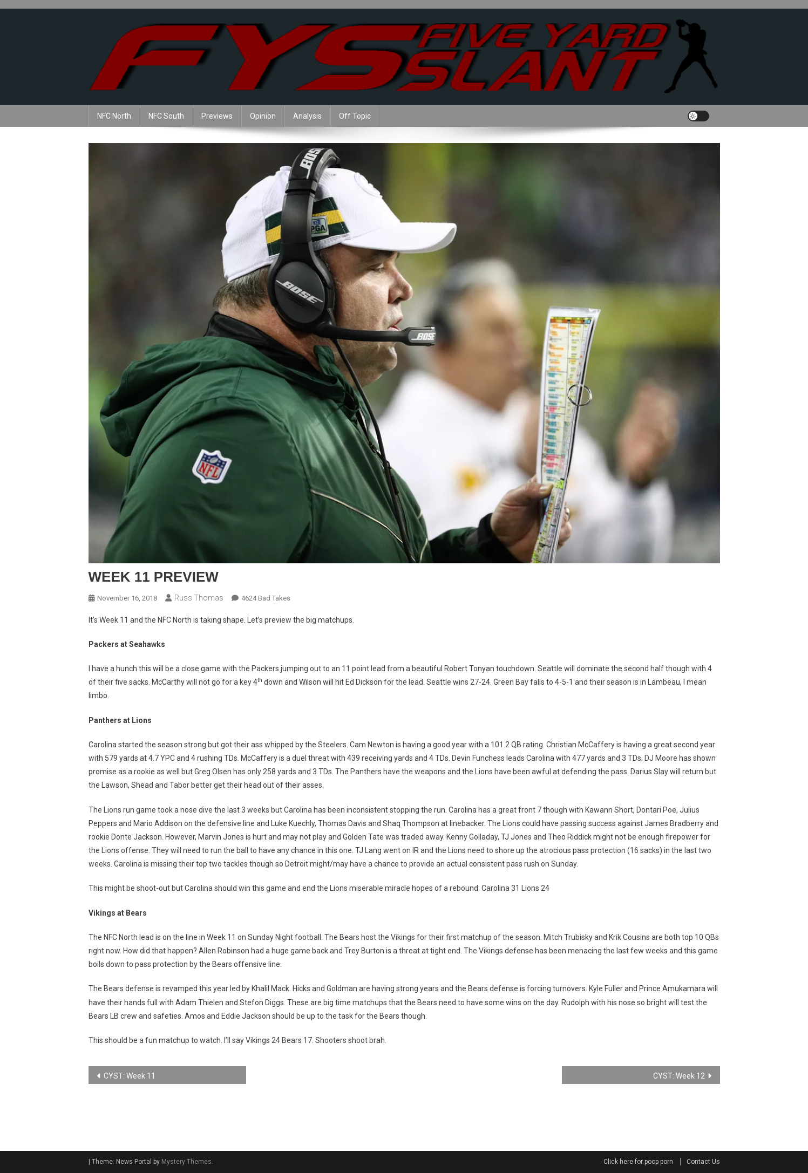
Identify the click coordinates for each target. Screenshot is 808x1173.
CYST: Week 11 (129, 1076)
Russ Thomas (198, 598)
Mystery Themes (186, 1161)
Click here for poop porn (638, 1161)
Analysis (307, 116)
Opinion (263, 116)
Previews (217, 116)
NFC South (166, 116)
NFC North (114, 116)
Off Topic (355, 116)
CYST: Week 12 (679, 1076)
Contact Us (703, 1161)
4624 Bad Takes (265, 598)
